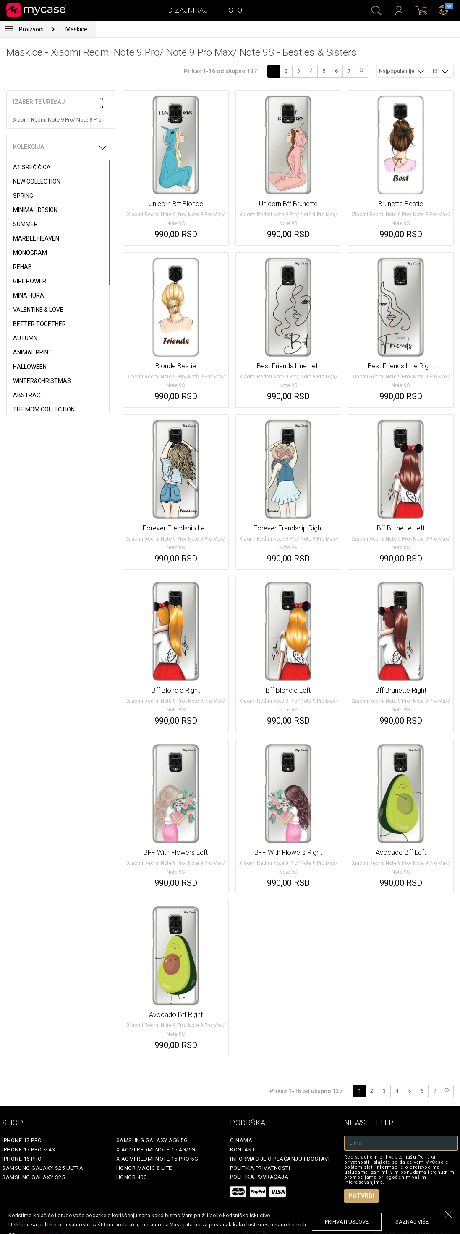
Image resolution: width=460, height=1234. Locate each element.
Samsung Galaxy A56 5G (152, 1140)
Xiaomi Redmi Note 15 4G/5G (156, 1149)
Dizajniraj (188, 10)
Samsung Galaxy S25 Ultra (42, 1168)
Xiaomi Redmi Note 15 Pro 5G (157, 1159)
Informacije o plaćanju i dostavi (279, 1159)
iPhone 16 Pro (22, 1159)
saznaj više (412, 1221)
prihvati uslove (347, 1221)
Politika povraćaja (259, 1177)
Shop (238, 10)
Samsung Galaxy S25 (33, 1177)
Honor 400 (131, 1177)
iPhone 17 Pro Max (29, 1149)
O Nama (241, 1140)
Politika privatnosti (260, 1168)
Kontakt (242, 1149)
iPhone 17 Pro (22, 1140)
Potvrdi (361, 1196)
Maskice (76, 29)
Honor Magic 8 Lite (144, 1168)
